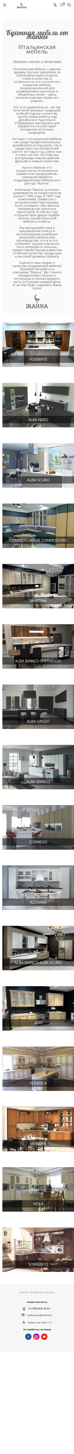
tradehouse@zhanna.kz (39, 1315)
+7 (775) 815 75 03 (38, 1308)
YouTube (44, 1337)
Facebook (28, 1337)
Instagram (36, 1337)
